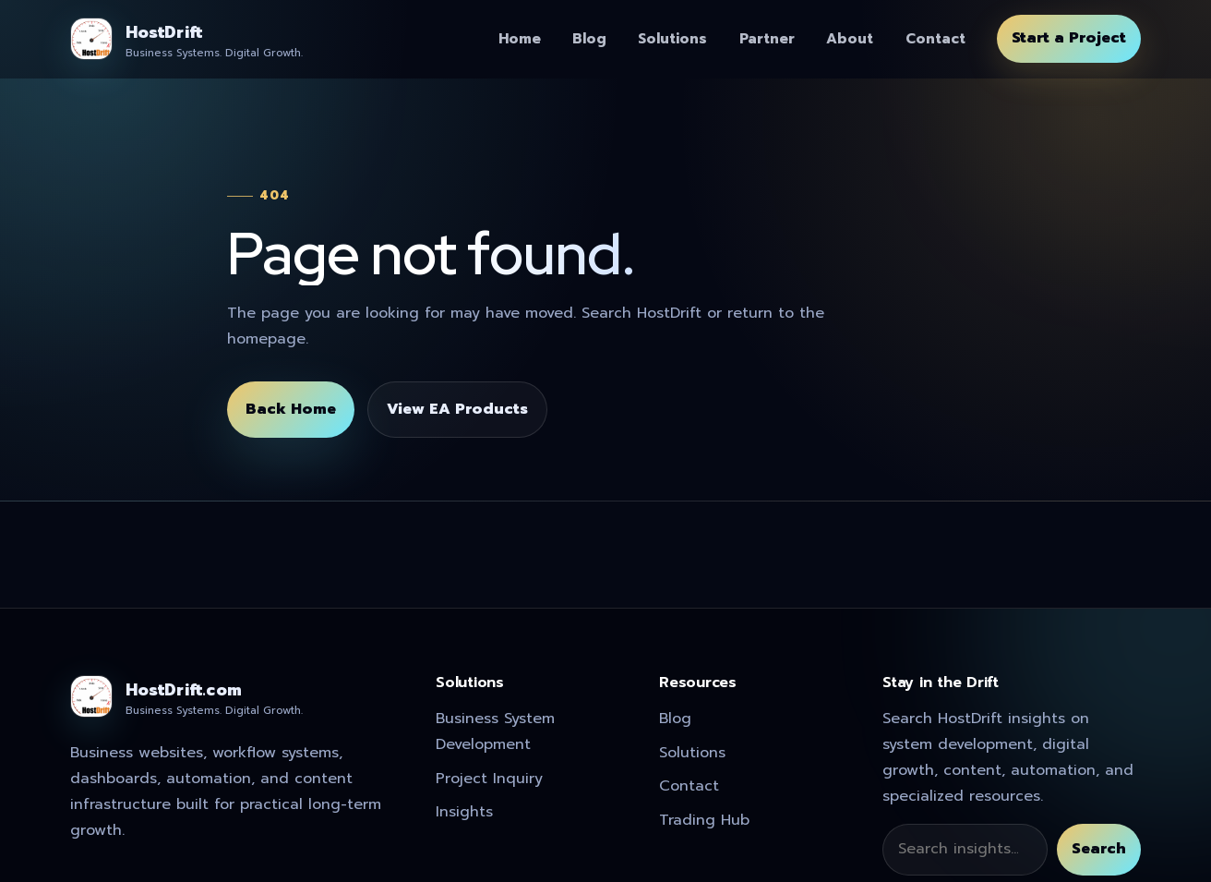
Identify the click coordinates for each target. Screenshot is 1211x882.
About (849, 38)
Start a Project (1069, 38)
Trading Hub (704, 820)
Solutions (672, 38)
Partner (767, 38)
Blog (589, 38)
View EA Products (457, 409)
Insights (464, 812)
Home (519, 38)
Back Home (291, 409)
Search (1099, 849)
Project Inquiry (489, 778)
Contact (935, 38)
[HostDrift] (186, 39)
